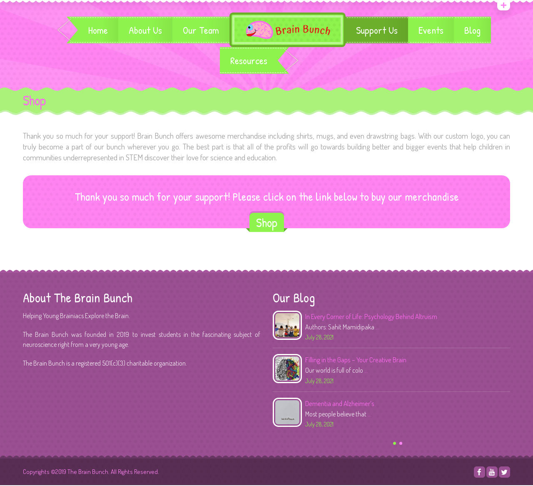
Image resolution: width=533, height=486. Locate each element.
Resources (249, 61)
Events (431, 30)
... (377, 328)
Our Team (200, 30)
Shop (267, 223)
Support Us (377, 30)
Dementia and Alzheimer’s (339, 404)
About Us (145, 30)
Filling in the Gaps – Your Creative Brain (355, 360)
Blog (472, 30)
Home (97, 30)
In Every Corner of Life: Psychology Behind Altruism (371, 317)
